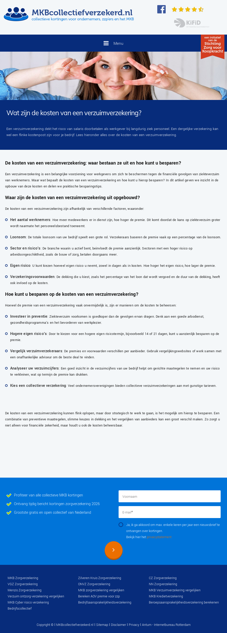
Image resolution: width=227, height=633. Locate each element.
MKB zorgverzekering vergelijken (101, 590)
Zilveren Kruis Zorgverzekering (99, 578)
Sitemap (102, 625)
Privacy (134, 625)
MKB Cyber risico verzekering (28, 602)
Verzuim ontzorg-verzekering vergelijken (36, 596)
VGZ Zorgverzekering (23, 584)
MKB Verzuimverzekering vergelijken (175, 590)
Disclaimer (118, 625)
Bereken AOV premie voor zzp (99, 596)
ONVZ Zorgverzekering (94, 584)
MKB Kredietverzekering (166, 596)
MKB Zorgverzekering (23, 578)
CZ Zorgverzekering (163, 578)
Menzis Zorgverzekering (24, 590)
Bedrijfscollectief (20, 608)
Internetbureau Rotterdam (172, 625)
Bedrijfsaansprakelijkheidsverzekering (104, 602)
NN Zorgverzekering (163, 584)
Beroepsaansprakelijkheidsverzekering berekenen (184, 602)
